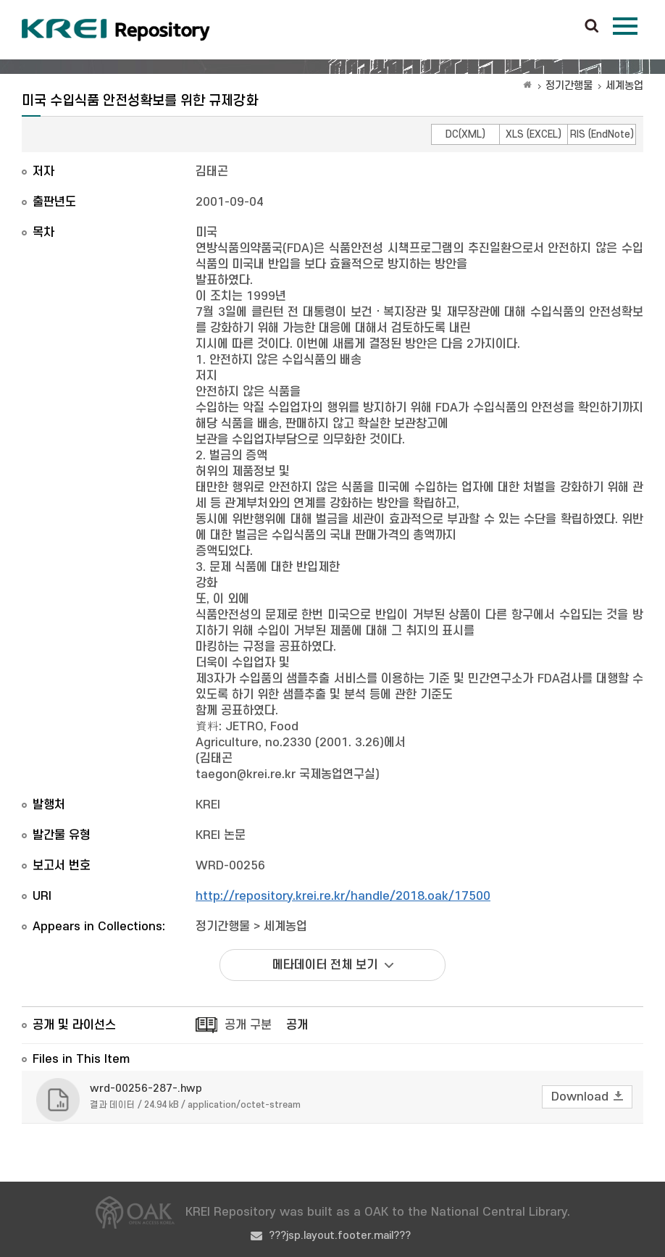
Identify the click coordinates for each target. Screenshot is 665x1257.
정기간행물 (569, 86)
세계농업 (624, 86)
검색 (592, 27)
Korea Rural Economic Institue (116, 29)
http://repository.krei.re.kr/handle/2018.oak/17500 (343, 896)
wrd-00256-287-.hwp (146, 1088)
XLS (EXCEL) (533, 134)
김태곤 (212, 171)
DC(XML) (465, 134)
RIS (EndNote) (602, 134)
